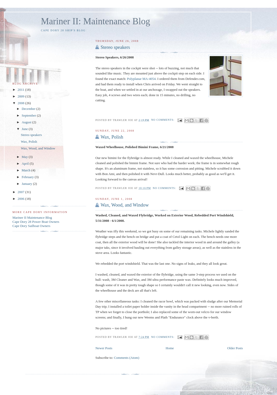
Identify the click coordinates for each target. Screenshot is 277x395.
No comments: (163, 119)
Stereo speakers (115, 47)
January (27, 184)
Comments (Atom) (126, 358)
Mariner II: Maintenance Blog (95, 21)
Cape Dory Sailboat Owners (31, 226)
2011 (21, 90)
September (29, 115)
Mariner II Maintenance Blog (32, 217)
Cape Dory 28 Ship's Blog (63, 30)
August (27, 122)
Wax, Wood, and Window (124, 205)
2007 (21, 192)
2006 (21, 199)
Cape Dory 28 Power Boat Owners (35, 222)
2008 (21, 103)
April (26, 163)
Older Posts (235, 348)
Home (170, 348)
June (25, 129)
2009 (21, 96)
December (29, 109)
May (25, 157)
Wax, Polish (111, 137)
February (28, 177)
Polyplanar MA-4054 (141, 79)
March (26, 170)
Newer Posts (103, 348)
